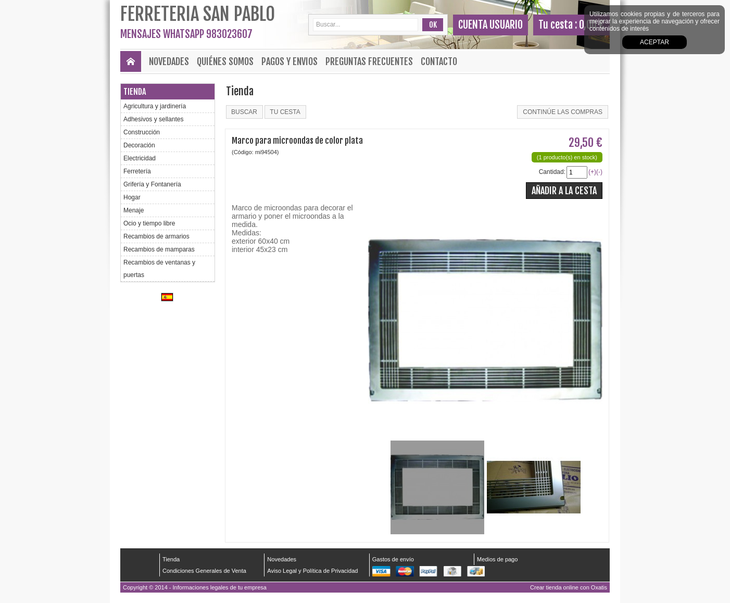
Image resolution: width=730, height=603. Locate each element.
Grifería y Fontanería (152, 184)
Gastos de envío (393, 559)
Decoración (139, 145)
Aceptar (654, 42)
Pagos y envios (289, 61)
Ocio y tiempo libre (149, 223)
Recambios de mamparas (159, 249)
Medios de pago (497, 559)
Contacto (439, 61)
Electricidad (139, 158)
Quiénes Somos (225, 61)
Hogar (132, 197)
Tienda (134, 91)
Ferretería (137, 171)
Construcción (141, 132)
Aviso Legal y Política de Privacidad (312, 571)
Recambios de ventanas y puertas (159, 269)
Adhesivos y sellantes (153, 119)
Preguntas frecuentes (369, 61)
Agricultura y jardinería (154, 106)
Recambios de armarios (156, 236)
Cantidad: (552, 171)
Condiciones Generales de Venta (204, 571)
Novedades (169, 61)
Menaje (133, 210)
